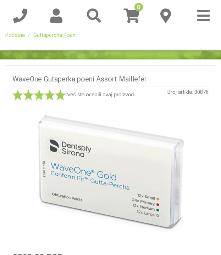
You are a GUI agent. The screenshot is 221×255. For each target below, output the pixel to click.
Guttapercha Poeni (55, 35)
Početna (15, 35)
